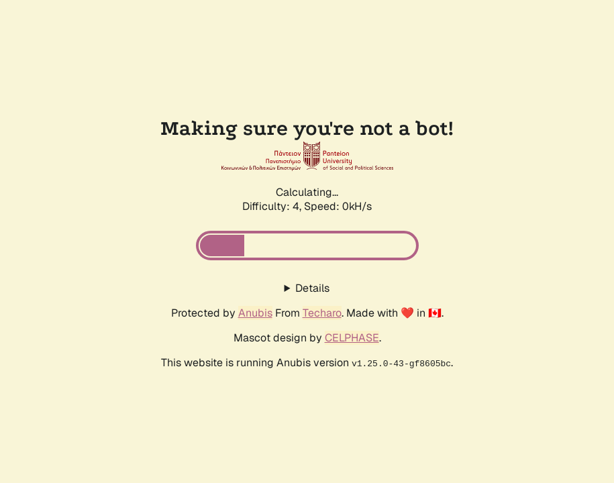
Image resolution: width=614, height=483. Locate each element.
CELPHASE (352, 338)
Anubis (255, 313)
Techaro (322, 313)
